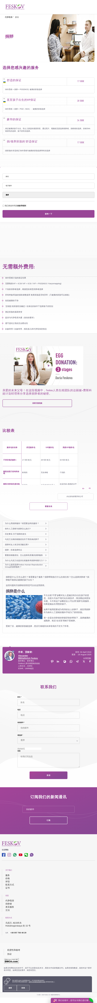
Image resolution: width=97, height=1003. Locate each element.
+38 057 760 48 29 (15, 933)
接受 (10, 988)
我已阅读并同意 (14, 206)
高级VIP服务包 (68, 447)
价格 (7, 878)
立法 (7, 910)
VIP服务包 (50, 447)
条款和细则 (21, 206)
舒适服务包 (30, 447)
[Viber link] (31, 855)
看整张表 (48, 506)
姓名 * (19, 697)
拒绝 (23, 988)
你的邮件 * (21, 722)
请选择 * (20, 735)
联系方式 (9, 885)
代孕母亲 (9, 900)
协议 (9, 954)
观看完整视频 (37, 403)
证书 (7, 888)
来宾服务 (9, 907)
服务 (7, 875)
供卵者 (8, 904)
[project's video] (48, 365)
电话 (18, 709)
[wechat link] (26, 855)
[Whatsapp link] (15, 855)
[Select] (48, 195)
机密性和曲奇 (13, 950)
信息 (18, 751)
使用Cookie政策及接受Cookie (37, 982)
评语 (7, 881)
